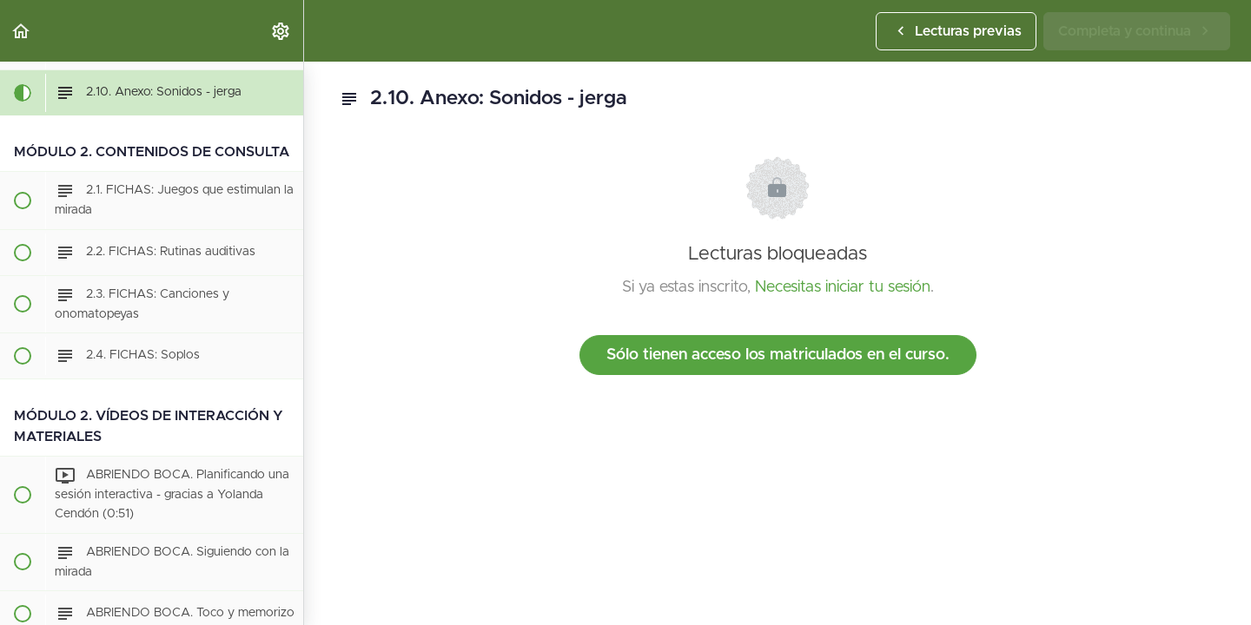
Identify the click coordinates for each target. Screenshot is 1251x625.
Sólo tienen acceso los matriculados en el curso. (778, 355)
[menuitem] (281, 31)
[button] (21, 31)
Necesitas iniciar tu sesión (842, 287)
